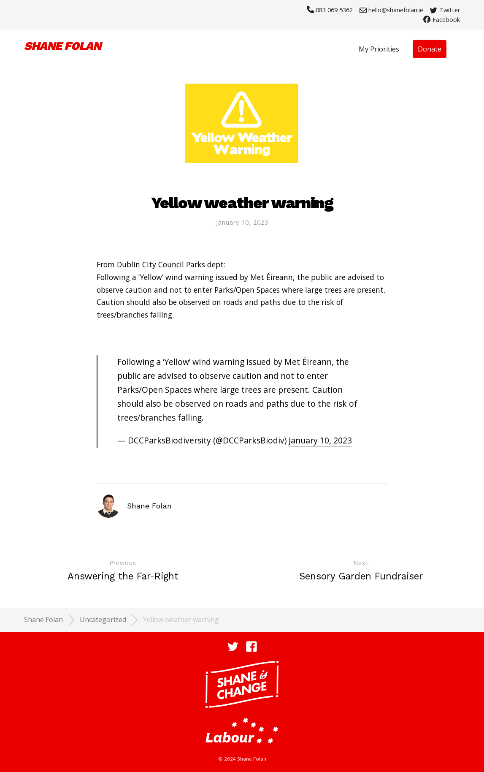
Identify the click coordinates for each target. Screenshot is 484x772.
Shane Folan (43, 619)
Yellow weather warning (181, 619)
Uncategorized (103, 619)
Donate (429, 49)
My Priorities (379, 49)
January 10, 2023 (242, 222)
